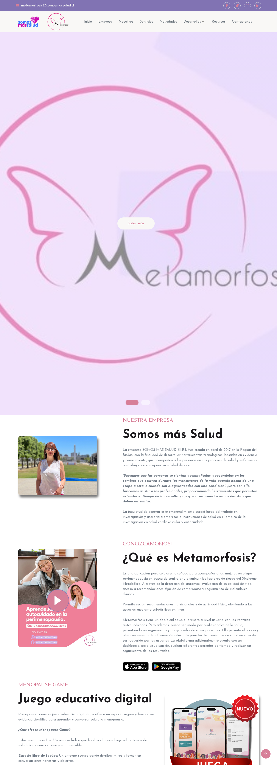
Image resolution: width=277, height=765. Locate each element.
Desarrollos (194, 22)
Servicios (146, 21)
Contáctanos (242, 21)
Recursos (219, 21)
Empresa (105, 21)
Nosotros (126, 21)
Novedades (168, 21)
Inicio (88, 21)
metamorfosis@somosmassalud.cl (45, 5)
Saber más (136, 223)
